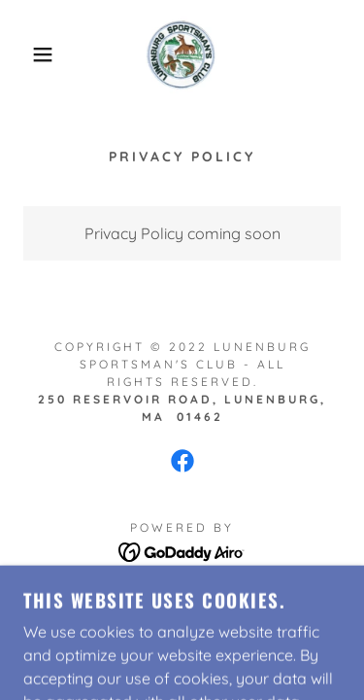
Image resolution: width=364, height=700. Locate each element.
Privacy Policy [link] (182, 599)
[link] (182, 54)
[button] (28, 54)
